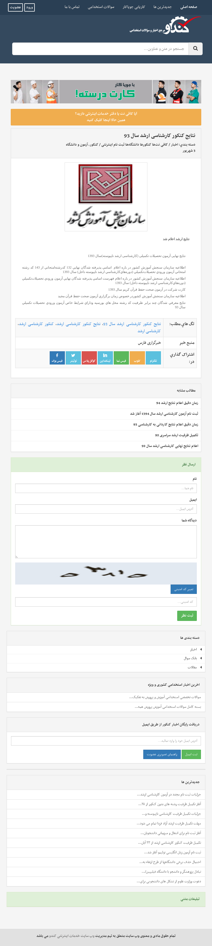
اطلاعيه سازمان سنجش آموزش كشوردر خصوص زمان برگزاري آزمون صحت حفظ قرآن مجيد (122, 296)
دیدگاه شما (189, 521)
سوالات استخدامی (101, 7)
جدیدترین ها (162, 7)
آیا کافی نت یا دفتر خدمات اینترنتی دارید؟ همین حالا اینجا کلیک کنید (106, 117)
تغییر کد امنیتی (183, 589)
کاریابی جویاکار (134, 7)
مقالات (195, 667)
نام (195, 479)
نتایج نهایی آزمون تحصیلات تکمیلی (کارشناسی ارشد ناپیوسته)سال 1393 (136, 256)
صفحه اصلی (186, 7)
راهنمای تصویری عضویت (162, 754)
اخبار (174, 145)
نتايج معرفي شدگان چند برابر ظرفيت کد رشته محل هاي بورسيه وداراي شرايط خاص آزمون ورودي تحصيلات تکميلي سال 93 (104, 305)
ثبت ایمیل (191, 754)
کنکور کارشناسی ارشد (36, 324)
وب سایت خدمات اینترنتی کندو (71, 936)
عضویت (15, 7)
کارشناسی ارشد (149, 331)
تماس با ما (72, 7)
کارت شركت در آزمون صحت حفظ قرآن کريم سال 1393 (147, 289)
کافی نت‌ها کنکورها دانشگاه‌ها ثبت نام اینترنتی (134, 145)
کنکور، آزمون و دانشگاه (82, 145)
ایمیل (193, 500)
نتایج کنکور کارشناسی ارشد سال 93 (132, 324)
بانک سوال (193, 658)
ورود (29, 7)
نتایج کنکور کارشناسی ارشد (78, 324)
